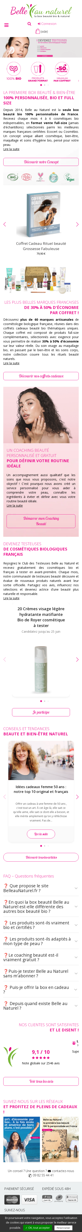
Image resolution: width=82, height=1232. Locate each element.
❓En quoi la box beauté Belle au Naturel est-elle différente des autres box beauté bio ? (41, 906)
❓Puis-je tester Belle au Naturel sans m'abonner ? (41, 973)
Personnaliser (63, 1227)
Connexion (47, 24)
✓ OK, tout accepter (37, 1228)
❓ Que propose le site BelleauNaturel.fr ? (41, 888)
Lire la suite (11, 149)
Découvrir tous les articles (41, 857)
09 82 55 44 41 (43, 1175)
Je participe (41, 712)
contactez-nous (63, 1171)
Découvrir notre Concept (41, 161)
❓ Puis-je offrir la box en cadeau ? (41, 990)
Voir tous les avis (41, 1081)
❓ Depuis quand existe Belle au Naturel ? (41, 1006)
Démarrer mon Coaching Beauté (41, 521)
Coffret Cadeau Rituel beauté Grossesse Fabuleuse (41, 246)
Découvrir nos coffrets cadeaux (41, 375)
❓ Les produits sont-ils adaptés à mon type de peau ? (41, 941)
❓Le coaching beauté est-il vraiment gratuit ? (41, 957)
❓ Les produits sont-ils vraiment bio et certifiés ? (41, 925)
